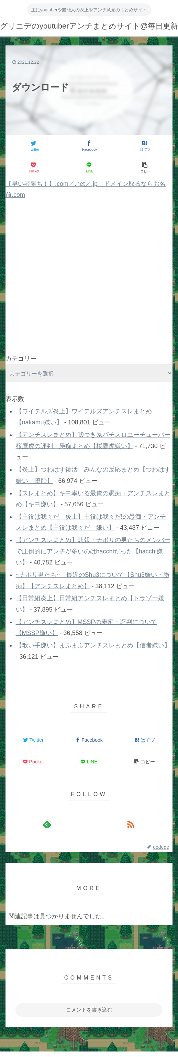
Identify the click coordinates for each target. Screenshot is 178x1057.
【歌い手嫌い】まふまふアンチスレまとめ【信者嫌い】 (93, 645)
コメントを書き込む (89, 1010)
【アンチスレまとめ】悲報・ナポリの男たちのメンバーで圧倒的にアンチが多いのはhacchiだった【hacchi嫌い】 (93, 551)
